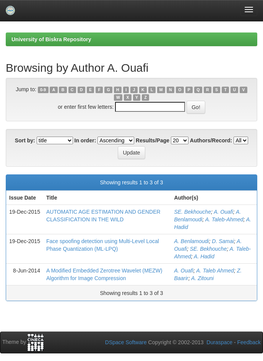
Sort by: (25, 140)
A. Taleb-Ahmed (224, 219)
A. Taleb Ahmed (215, 271)
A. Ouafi (223, 212)
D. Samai (223, 241)
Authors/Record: (211, 140)
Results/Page (152, 140)
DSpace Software (126, 342)
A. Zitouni (202, 278)
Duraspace (219, 342)
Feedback (249, 342)
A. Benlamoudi (191, 241)
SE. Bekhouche (192, 212)
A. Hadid (204, 256)
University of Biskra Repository (51, 39)
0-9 (43, 89)
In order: (85, 140)
